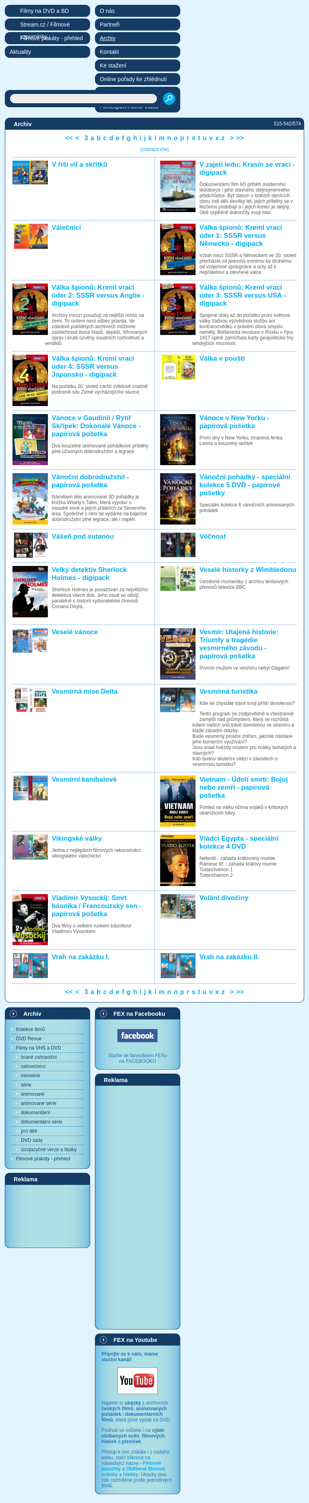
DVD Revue (28, 1038)
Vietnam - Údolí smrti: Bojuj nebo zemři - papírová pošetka (244, 787)
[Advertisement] (47, 1216)
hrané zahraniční (39, 1057)
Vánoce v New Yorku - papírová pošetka (235, 422)
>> (240, 138)
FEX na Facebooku (139, 1014)
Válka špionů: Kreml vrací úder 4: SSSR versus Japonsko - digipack (93, 366)
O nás (107, 11)
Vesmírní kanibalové (84, 779)
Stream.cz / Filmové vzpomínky (45, 26)
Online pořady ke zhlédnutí (133, 79)
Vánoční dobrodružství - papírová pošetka (90, 481)
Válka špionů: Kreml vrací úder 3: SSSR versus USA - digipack (243, 295)
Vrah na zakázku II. (229, 957)
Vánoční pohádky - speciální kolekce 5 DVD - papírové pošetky (245, 485)
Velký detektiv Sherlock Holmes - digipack (89, 574)
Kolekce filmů (30, 1029)
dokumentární (35, 1112)
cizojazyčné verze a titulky (49, 1149)
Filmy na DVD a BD (44, 11)
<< (69, 138)
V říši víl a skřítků (79, 164)
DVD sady (32, 1140)
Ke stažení (113, 65)
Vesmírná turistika (229, 691)
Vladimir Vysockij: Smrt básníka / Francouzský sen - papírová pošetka (97, 906)
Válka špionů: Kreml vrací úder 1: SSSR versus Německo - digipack (241, 235)
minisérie (30, 1075)
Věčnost (213, 536)
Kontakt (109, 52)
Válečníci (66, 227)
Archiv (32, 1014)
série (26, 1085)
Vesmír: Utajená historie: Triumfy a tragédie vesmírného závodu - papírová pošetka (239, 644)
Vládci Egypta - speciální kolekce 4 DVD (239, 842)
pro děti (29, 1131)
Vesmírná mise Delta (84, 691)
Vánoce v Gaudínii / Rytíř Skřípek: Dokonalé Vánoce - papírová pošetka (96, 426)
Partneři (109, 24)
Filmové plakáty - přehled (43, 1159)
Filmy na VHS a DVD (38, 1048)
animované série (38, 1103)
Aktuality (20, 52)
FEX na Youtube (135, 1340)
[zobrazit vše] (154, 149)
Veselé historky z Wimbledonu (248, 570)
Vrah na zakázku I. (81, 957)
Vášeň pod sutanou (83, 536)
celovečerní (33, 1066)
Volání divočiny (224, 898)
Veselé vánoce (75, 632)
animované (33, 1094)
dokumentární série (41, 1122)
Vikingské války (77, 838)
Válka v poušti (222, 358)
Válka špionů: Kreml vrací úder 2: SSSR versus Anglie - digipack (98, 295)
